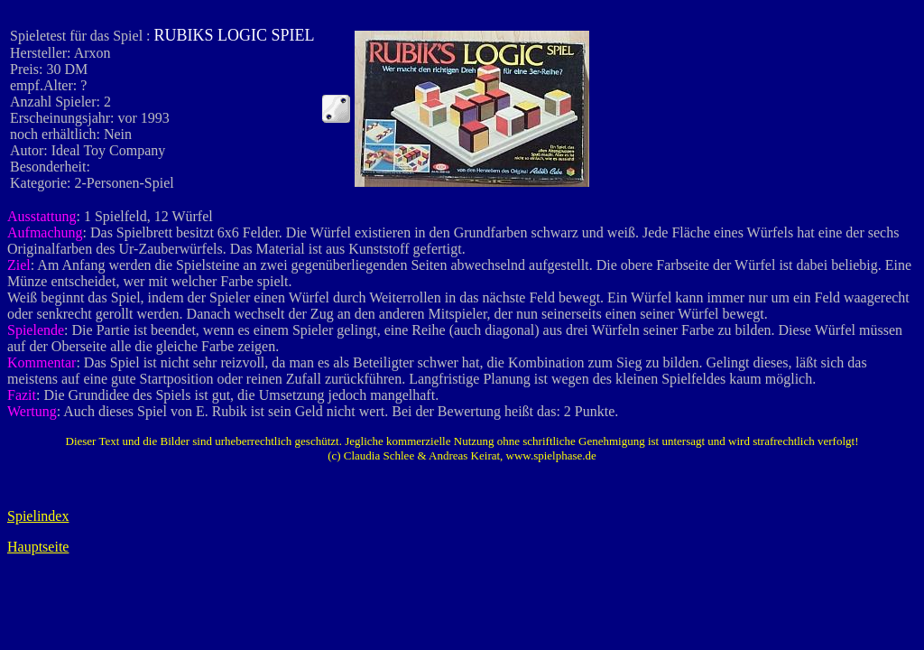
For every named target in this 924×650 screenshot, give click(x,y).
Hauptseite (38, 546)
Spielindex (38, 516)
